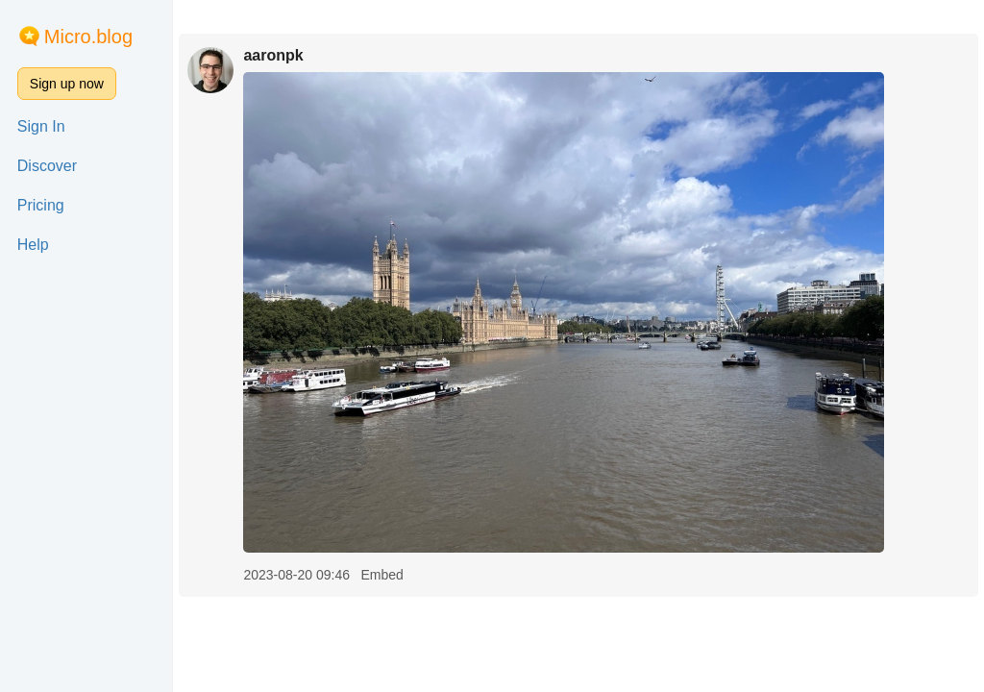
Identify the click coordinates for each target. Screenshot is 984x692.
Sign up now (67, 83)
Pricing (40, 205)
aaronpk (273, 55)
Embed (381, 574)
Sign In (41, 126)
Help (33, 244)
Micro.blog (88, 36)
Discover (47, 166)
